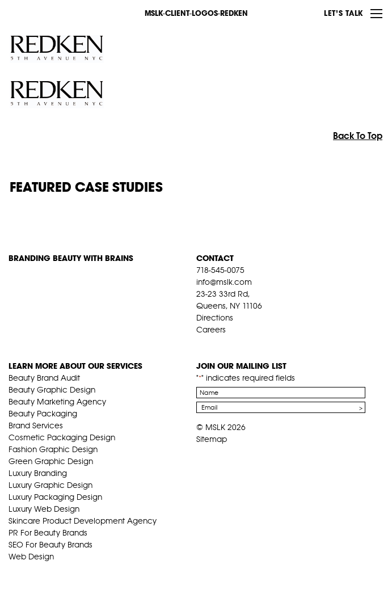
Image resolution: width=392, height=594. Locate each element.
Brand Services (36, 425)
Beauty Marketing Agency (57, 402)
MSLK (51, 12)
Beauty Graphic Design (52, 390)
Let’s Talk (343, 13)
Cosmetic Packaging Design (62, 437)
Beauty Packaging (43, 413)
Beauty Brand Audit (44, 378)
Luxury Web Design (44, 509)
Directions (214, 318)
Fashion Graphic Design (53, 449)
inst (254, 344)
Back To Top (357, 135)
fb (201, 344)
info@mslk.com (224, 282)
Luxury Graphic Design (50, 485)
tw (219, 344)
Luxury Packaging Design (55, 497)
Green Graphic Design (51, 461)
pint (236, 344)
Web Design (31, 556)
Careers (211, 330)
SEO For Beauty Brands (50, 545)
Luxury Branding (38, 473)
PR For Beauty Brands (48, 533)
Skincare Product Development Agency (83, 521)
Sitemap (211, 439)
